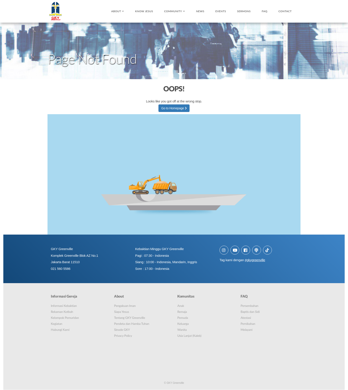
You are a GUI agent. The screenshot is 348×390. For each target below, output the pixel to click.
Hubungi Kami (60, 329)
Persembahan (249, 306)
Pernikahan (248, 323)
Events (220, 11)
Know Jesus (144, 11)
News (200, 11)
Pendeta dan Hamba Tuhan (131, 323)
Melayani (246, 329)
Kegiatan (56, 323)
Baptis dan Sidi (250, 312)
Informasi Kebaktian (64, 306)
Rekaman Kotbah (62, 312)
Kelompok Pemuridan (65, 317)
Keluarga (183, 323)
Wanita (182, 329)
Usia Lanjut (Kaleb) (189, 335)
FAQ (264, 11)
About (116, 11)
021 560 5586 (60, 269)
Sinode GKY (122, 329)
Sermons (244, 11)
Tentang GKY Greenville (129, 317)
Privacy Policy (123, 335)
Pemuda (182, 317)
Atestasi (246, 317)
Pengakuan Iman (125, 306)
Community (173, 11)
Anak (180, 306)
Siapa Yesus (121, 312)
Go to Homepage (174, 108)
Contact (285, 11)
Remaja (182, 312)
